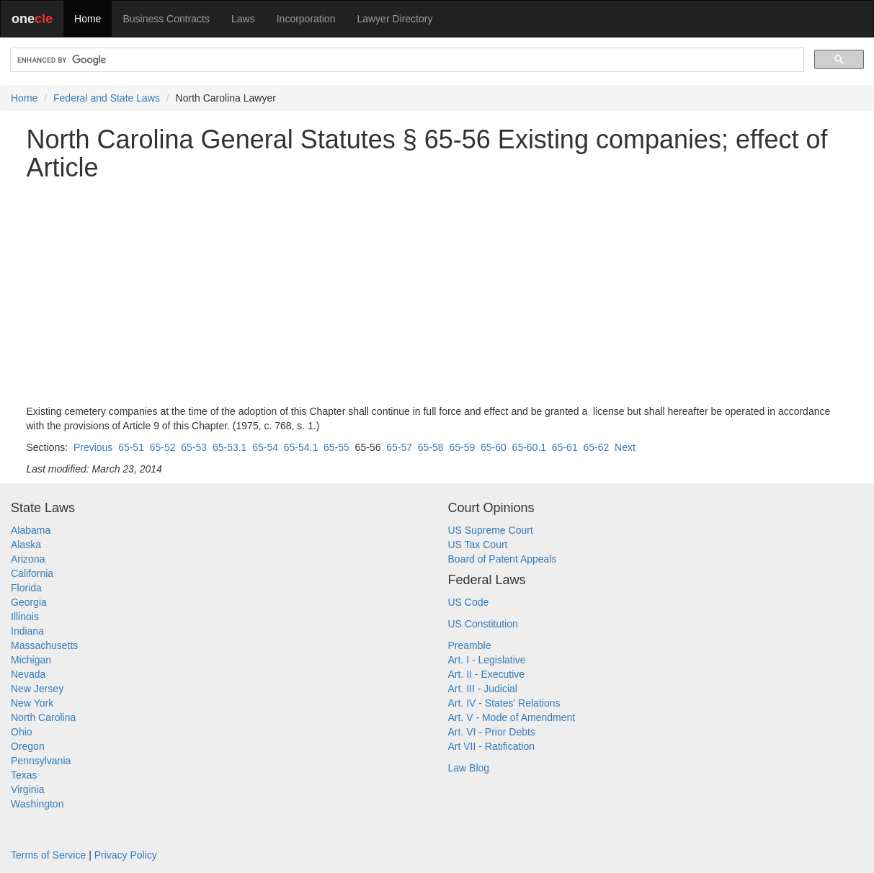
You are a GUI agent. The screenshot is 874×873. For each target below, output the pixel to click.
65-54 (265, 447)
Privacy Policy (125, 855)
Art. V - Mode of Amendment (512, 717)
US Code (468, 602)
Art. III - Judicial (482, 688)
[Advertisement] (437, 293)
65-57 (399, 447)
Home (87, 18)
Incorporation (306, 18)
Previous (92, 447)
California (32, 573)
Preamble (469, 645)
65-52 (163, 447)
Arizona (28, 559)
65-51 (131, 447)
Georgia (29, 602)
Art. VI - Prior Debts (491, 732)
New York (32, 703)
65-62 (596, 447)
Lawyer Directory (394, 18)
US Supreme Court (490, 530)
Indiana (27, 631)
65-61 (565, 447)
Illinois (25, 616)
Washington (37, 804)
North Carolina (43, 717)
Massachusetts (44, 645)
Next (625, 447)
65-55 (336, 447)
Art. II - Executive (486, 674)
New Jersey (37, 688)
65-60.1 (529, 447)
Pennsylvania (41, 760)
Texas (24, 775)
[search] (405, 60)
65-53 (194, 447)
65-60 (494, 447)
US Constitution (483, 624)
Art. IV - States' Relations (504, 703)
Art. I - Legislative (487, 660)
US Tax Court (478, 544)
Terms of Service (48, 855)
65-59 (462, 447)
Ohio (21, 732)
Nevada (28, 674)
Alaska (26, 544)
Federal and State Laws (106, 98)
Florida (26, 588)
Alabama (30, 530)
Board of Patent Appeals (502, 559)
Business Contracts (166, 18)
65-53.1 (229, 447)
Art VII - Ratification (491, 746)
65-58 (431, 447)
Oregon (28, 746)
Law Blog (469, 768)
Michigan (31, 660)
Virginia (27, 789)
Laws (243, 18)
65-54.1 (301, 447)
